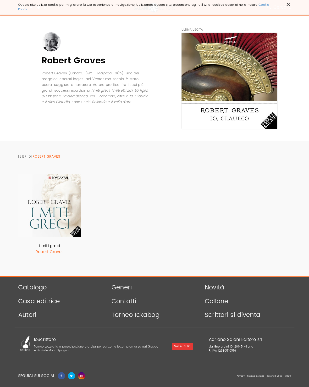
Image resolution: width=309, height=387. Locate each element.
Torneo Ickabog (135, 315)
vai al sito (182, 346)
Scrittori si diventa (232, 315)
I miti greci (49, 246)
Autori (27, 315)
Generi (121, 287)
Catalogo (32, 287)
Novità (214, 287)
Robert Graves (50, 252)
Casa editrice (39, 301)
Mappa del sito (255, 376)
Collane (216, 301)
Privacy (240, 376)
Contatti (123, 301)
